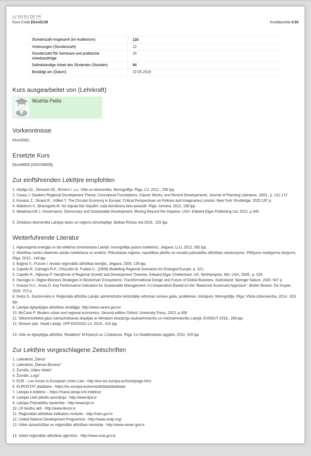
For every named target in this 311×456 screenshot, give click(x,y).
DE (32, 17)
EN (20, 17)
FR (38, 17)
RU (26, 17)
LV (14, 17)
